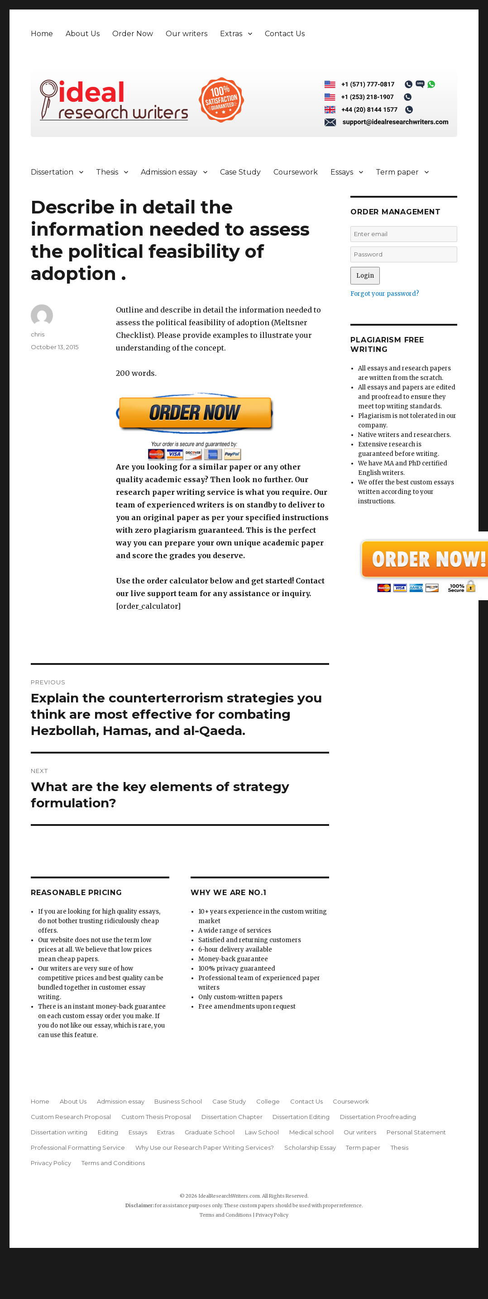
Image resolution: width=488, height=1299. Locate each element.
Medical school (311, 1132)
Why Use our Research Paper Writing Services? (204, 1147)
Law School (262, 1132)
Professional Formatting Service (78, 1147)
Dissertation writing (59, 1132)
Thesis (107, 172)
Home (42, 33)
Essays (341, 172)
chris (37, 334)
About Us (83, 33)
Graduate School (209, 1132)
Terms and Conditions (113, 1162)
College (268, 1101)
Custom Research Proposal (71, 1116)
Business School (178, 1101)
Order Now (132, 33)
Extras (231, 33)
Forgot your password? (384, 294)
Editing (108, 1132)
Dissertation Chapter (232, 1116)
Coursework (295, 172)
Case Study (240, 172)
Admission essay (169, 172)
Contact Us (285, 33)
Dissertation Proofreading (378, 1116)
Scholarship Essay (310, 1147)
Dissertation (52, 172)
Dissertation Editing (301, 1116)
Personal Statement (416, 1132)
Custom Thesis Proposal (156, 1116)
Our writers (186, 33)
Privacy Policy (51, 1162)
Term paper (397, 172)
